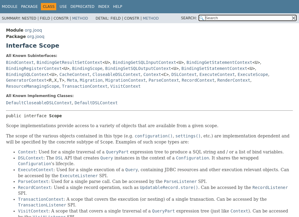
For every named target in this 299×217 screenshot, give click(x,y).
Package (29, 7)
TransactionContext (85, 86)
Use (63, 7)
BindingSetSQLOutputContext (138, 68)
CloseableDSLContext (117, 74)
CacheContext (75, 74)
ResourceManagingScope (32, 86)
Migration (91, 80)
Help (117, 7)
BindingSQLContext (27, 74)
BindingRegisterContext (34, 68)
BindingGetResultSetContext (70, 62)
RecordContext (198, 80)
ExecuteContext (217, 74)
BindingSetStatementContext (214, 68)
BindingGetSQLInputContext (144, 62)
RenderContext (233, 80)
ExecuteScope (253, 74)
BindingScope (87, 68)
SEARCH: (189, 18)
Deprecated (82, 7)
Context (152, 74)
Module (9, 7)
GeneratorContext (26, 80)
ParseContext (164, 80)
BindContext (20, 62)
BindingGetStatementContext (219, 62)
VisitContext (125, 86)
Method (80, 18)
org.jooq (33, 30)
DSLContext (184, 74)
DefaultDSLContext (96, 102)
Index (103, 7)
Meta (72, 80)
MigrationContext (125, 80)
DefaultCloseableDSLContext (39, 102)
